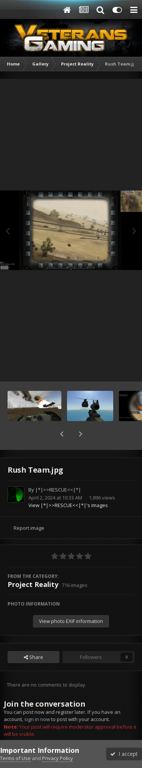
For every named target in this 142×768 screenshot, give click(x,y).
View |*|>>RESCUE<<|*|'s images (68, 505)
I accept (124, 753)
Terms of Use (15, 758)
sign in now (37, 719)
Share (33, 657)
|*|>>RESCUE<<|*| (58, 489)
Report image (29, 527)
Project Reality (33, 584)
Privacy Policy (57, 758)
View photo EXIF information (71, 621)
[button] (61, 434)
